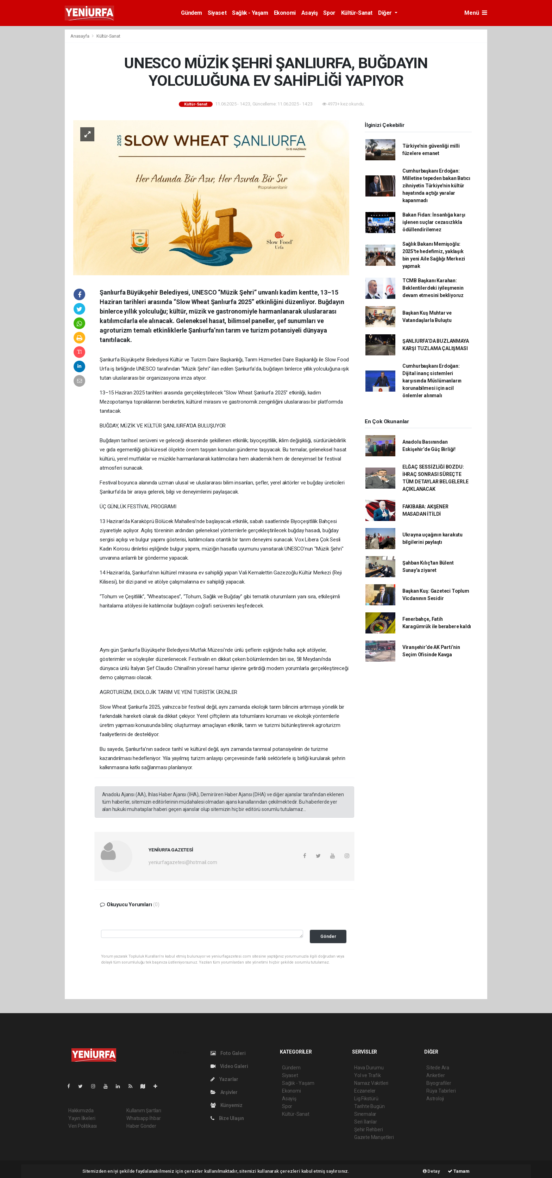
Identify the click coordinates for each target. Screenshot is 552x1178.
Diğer (385, 12)
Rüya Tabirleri (441, 1091)
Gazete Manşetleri (374, 1137)
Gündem (191, 12)
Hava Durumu (369, 1067)
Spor (329, 12)
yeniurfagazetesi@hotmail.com (183, 862)
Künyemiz (227, 1105)
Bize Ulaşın (227, 1118)
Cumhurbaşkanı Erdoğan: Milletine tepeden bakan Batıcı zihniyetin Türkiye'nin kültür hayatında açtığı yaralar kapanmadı (436, 185)
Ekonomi (285, 12)
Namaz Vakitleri (371, 1083)
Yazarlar (224, 1079)
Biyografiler (438, 1083)
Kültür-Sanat (356, 12)
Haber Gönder (141, 1126)
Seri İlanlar (365, 1122)
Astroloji (435, 1098)
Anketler (435, 1075)
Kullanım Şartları (143, 1110)
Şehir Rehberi (368, 1129)
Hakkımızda (81, 1110)
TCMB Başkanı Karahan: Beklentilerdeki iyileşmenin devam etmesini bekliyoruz (433, 288)
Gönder (328, 936)
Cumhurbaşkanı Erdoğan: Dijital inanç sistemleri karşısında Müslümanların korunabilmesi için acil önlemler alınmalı (432, 380)
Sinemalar (365, 1114)
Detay (431, 1171)
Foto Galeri (228, 1053)
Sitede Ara (437, 1067)
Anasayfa (80, 36)
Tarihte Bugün (369, 1106)
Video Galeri (229, 1066)
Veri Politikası (82, 1126)
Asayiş (309, 12)
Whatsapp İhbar (143, 1118)
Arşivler (224, 1092)
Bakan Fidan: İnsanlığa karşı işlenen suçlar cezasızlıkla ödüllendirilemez (433, 222)
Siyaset (217, 12)
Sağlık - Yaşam (250, 12)
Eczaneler (365, 1091)
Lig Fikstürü (366, 1098)
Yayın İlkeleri (81, 1118)
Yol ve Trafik (367, 1075)
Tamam (459, 1171)
